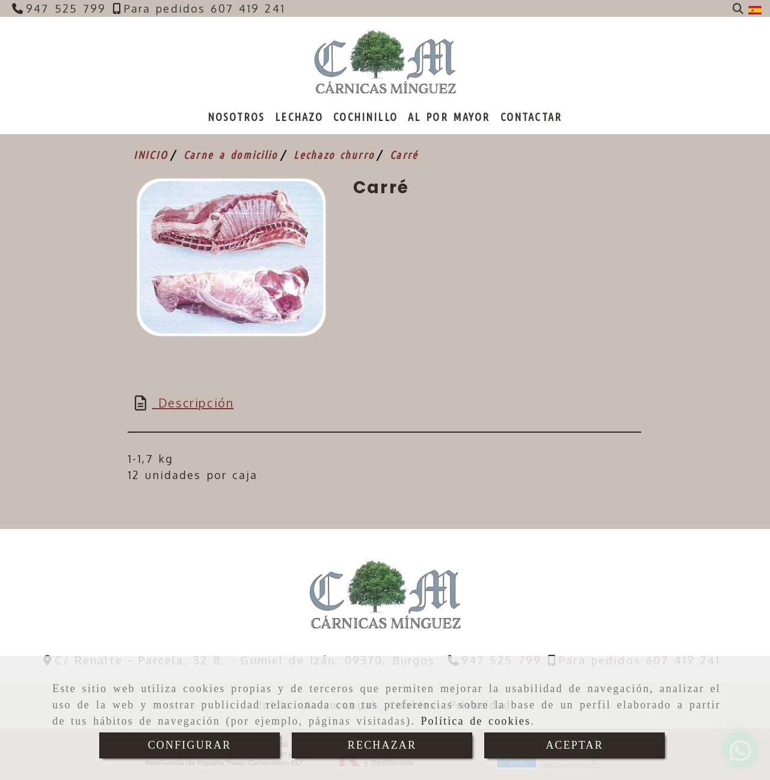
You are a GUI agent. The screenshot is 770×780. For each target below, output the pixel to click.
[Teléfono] (59, 8)
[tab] (384, 403)
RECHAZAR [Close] (382, 745)
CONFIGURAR (190, 745)
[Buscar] (738, 9)
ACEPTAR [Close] (574, 745)
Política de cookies (475, 721)
